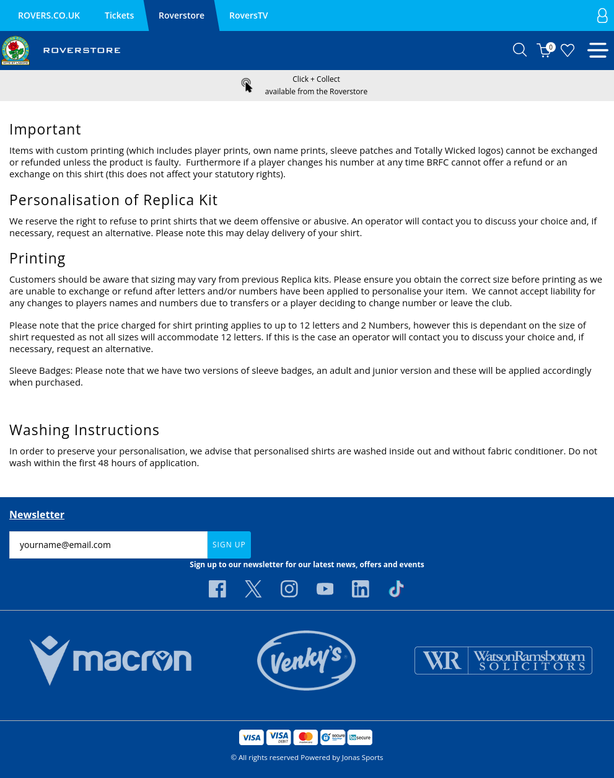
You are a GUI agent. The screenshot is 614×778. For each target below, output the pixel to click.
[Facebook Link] (217, 589)
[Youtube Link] (325, 589)
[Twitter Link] (253, 589)
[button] (520, 50)
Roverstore (181, 15)
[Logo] (60, 49)
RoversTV (248, 15)
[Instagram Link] (289, 589)
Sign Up (229, 544)
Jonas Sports (363, 757)
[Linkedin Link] (360, 589)
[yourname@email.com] (108, 545)
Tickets (119, 15)
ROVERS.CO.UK (49, 15)
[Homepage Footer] (111, 659)
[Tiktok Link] (396, 589)
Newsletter (36, 514)
